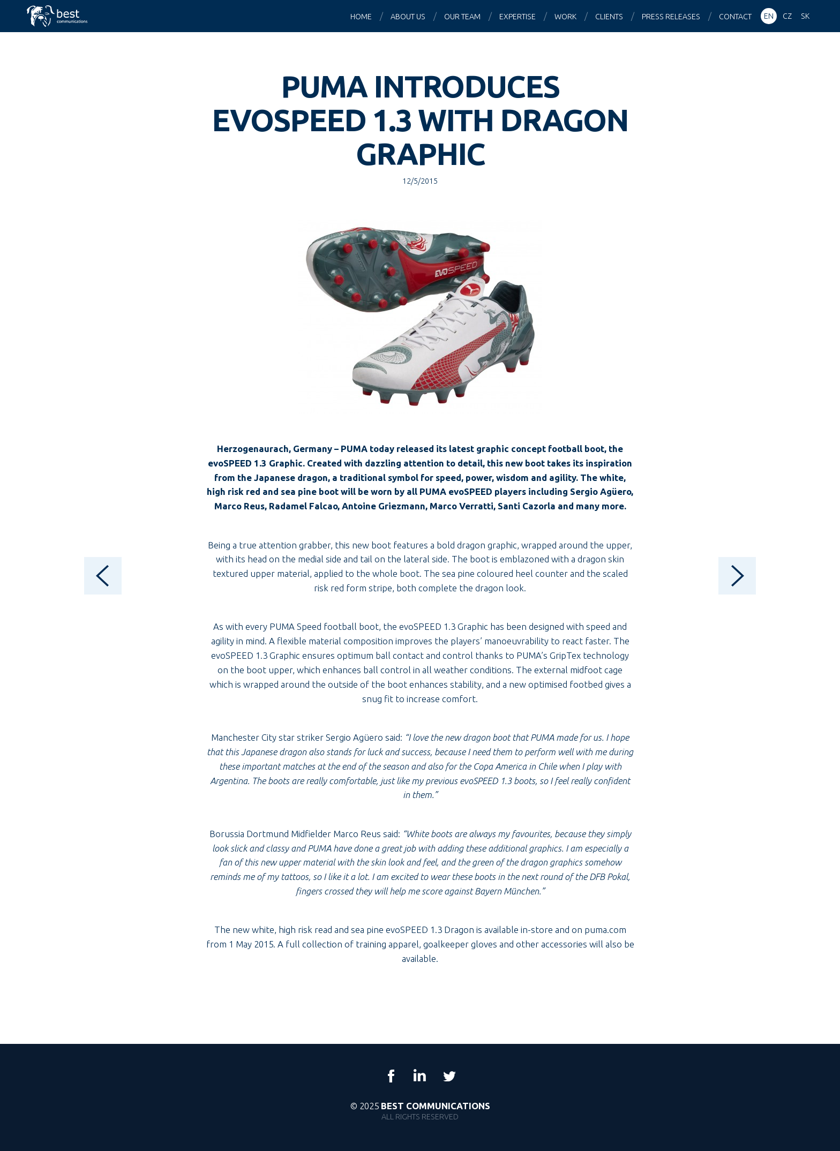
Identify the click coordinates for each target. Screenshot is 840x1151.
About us (408, 16)
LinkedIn (420, 1076)
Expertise (517, 16)
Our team (462, 16)
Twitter (449, 1076)
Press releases (671, 16)
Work (565, 16)
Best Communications (58, 16)
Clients (609, 16)
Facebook (391, 1076)
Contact (735, 16)
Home (361, 16)
